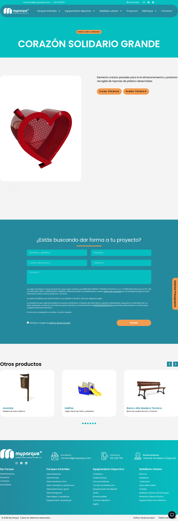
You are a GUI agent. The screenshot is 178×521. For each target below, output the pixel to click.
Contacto (166, 11)
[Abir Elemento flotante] (172, 515)
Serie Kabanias (53, 474)
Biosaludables (100, 496)
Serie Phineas (52, 477)
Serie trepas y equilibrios (57, 496)
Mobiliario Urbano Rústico (151, 496)
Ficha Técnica (109, 91)
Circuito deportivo (101, 500)
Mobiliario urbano (111, 11)
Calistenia (98, 474)
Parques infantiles (48, 11)
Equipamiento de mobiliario (152, 500)
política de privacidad (113, 291)
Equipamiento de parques (58, 500)
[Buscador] (128, 2)
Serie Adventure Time (56, 481)
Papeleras (144, 477)
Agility (96, 504)
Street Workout (100, 477)
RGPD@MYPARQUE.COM (102, 305)
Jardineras (144, 481)
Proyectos (132, 11)
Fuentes (143, 489)
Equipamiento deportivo (80, 11)
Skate (95, 492)
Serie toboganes (54, 492)
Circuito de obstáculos (104, 485)
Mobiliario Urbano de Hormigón (154, 492)
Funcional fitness (101, 481)
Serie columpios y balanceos (60, 485)
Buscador (134, 2)
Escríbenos (66, 455)
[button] (169, 364)
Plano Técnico (136, 91)
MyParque (149, 11)
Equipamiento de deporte (105, 489)
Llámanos (115, 455)
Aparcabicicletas (147, 485)
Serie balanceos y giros (57, 489)
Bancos (143, 474)
